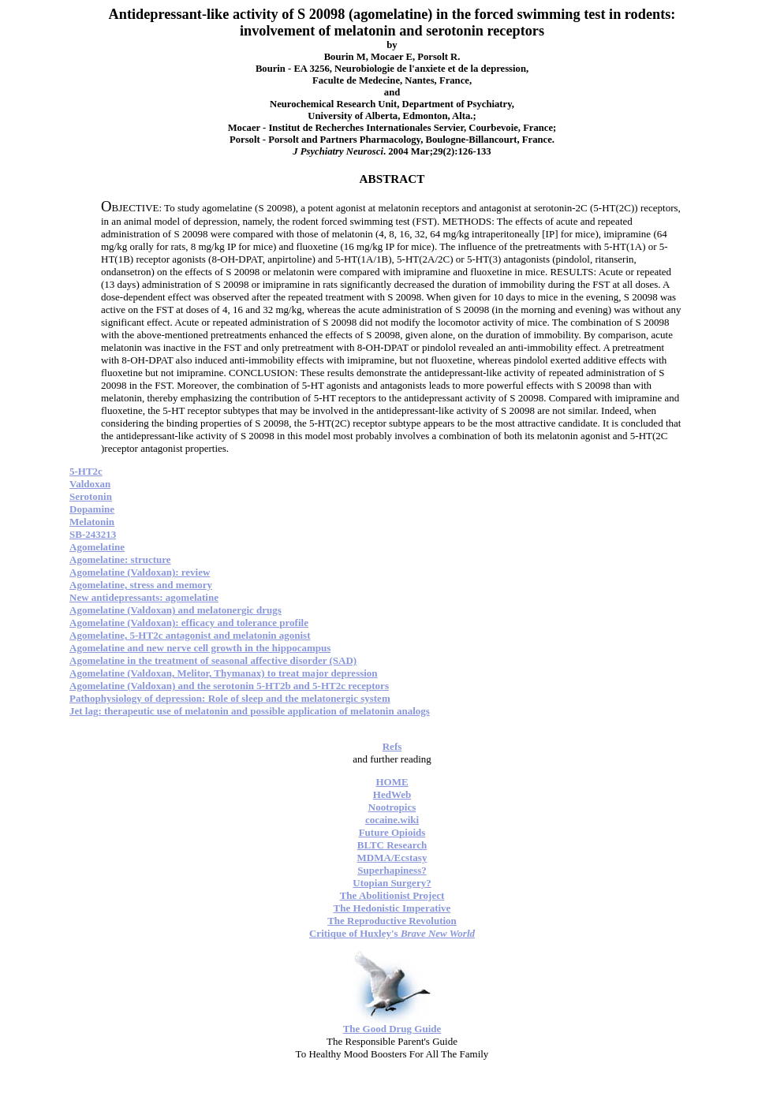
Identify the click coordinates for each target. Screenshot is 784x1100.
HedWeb (392, 794)
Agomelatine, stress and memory (140, 585)
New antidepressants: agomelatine (143, 597)
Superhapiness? (391, 870)
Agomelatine (97, 547)
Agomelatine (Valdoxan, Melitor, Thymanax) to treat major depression (223, 673)
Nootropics (392, 807)
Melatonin (91, 522)
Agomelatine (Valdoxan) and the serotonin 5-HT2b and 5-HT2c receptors (229, 686)
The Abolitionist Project (392, 895)
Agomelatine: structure (120, 559)
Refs (392, 746)
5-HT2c (86, 471)
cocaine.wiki (392, 820)
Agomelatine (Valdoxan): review (139, 572)
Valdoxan (89, 484)
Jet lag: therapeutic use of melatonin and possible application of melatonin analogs (249, 711)
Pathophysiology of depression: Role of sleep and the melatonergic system (229, 698)
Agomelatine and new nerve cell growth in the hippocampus (199, 648)
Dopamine (91, 509)
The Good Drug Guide (392, 1029)
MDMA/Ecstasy (392, 857)
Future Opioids (392, 832)
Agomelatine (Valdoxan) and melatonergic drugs (175, 610)
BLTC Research (392, 845)
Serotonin (90, 496)
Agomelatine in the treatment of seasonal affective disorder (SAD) (213, 660)
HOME (391, 782)
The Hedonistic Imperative (392, 908)
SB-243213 (92, 534)
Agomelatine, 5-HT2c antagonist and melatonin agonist (190, 635)
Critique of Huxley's (392, 933)
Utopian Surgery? (392, 883)
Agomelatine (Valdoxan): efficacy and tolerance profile (188, 622)
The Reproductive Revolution (392, 921)
